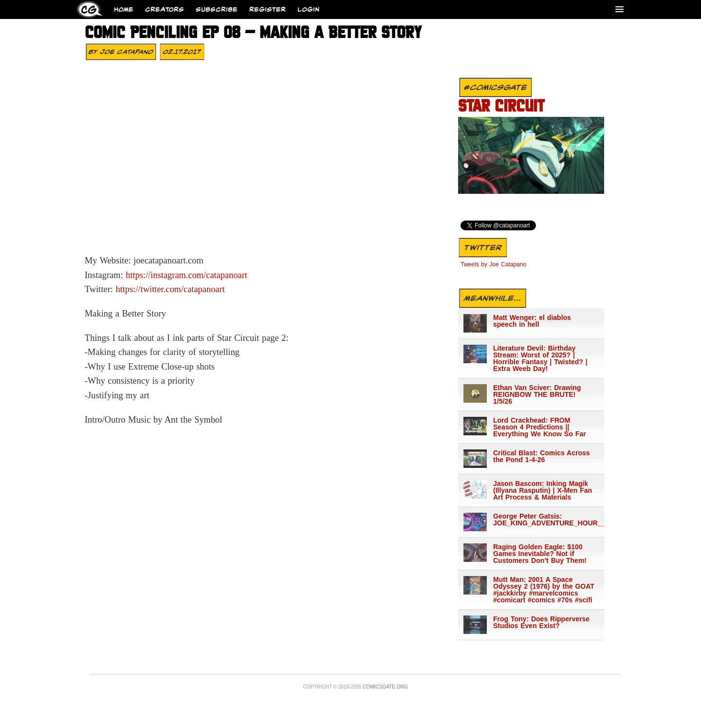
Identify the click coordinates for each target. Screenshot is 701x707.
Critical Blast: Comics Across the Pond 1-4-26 (541, 456)
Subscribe (217, 9)
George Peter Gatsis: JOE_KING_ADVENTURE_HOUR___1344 (544, 519)
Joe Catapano (126, 52)
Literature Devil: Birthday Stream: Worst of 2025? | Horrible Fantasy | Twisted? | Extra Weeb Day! (540, 358)
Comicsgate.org (385, 686)
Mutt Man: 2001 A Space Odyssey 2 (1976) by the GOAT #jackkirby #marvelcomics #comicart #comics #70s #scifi (543, 589)
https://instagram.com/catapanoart (186, 275)
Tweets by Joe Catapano (493, 264)
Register (267, 9)
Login (308, 9)
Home (123, 9)
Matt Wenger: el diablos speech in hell (532, 321)
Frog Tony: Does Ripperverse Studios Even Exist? (541, 622)
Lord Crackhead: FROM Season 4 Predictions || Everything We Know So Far (539, 427)
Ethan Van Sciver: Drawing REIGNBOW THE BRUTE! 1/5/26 (537, 394)
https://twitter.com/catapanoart (170, 289)
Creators (164, 9)
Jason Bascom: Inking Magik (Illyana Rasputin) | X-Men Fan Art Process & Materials (542, 490)
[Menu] (619, 9)
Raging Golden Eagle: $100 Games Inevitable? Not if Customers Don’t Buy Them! (540, 553)
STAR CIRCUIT (501, 107)
